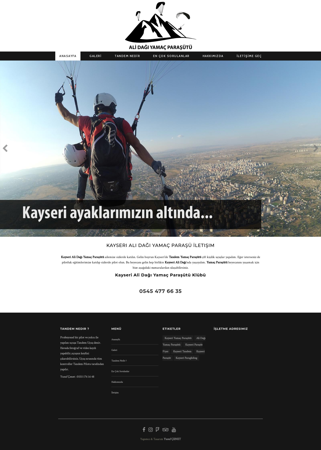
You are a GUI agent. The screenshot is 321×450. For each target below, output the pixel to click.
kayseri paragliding (186, 358)
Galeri (114, 350)
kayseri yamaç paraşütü (178, 338)
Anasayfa (115, 339)
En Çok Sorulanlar (120, 371)
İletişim (115, 392)
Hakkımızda (117, 382)
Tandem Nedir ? (119, 360)
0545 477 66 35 (160, 291)
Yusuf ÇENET (172, 439)
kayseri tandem (182, 351)
